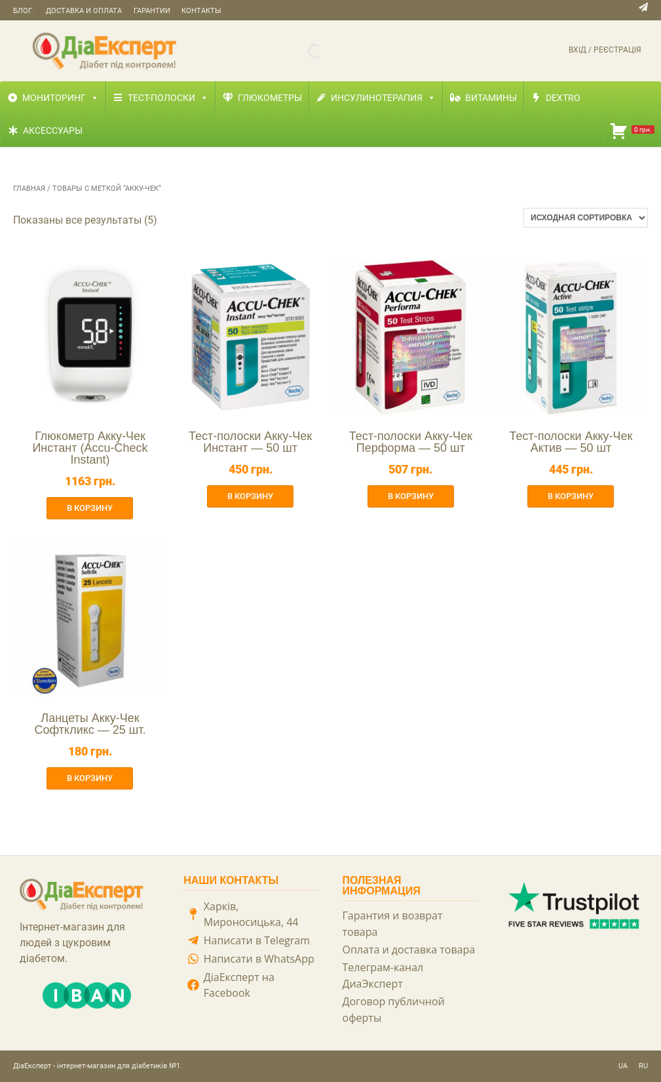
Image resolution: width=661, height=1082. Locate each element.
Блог (22, 11)
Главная (29, 188)
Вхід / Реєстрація (605, 49)
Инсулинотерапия (383, 97)
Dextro (563, 97)
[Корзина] (632, 130)
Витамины (491, 97)
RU (643, 1066)
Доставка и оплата (84, 11)
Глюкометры (270, 97)
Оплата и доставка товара (409, 949)
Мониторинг (60, 97)
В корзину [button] (90, 508)
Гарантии (152, 11)
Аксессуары (53, 130)
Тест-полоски (168, 97)
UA (623, 1066)
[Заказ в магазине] (585, 218)
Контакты (201, 11)
